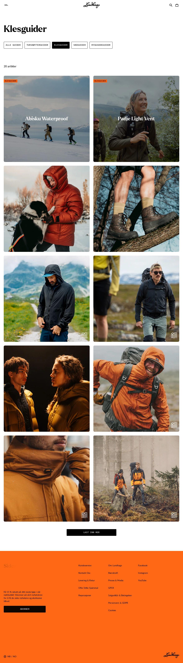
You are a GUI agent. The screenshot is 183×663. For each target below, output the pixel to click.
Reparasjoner (84, 595)
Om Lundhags (115, 565)
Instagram (143, 572)
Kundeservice (85, 565)
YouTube (142, 580)
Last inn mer (91, 532)
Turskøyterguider (37, 45)
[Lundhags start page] (91, 5)
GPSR (111, 587)
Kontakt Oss (84, 572)
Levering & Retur (86, 580)
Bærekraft (113, 572)
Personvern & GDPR (118, 602)
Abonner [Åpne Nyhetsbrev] (25, 609)
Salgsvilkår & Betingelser (120, 595)
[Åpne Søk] (170, 5)
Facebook (142, 565)
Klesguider (61, 45)
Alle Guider (13, 45)
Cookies (112, 610)
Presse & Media (115, 580)
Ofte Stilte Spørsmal (88, 587)
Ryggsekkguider (101, 45)
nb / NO (10, 656)
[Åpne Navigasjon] (6, 5)
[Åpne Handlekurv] (176, 5)
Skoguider (79, 45)
